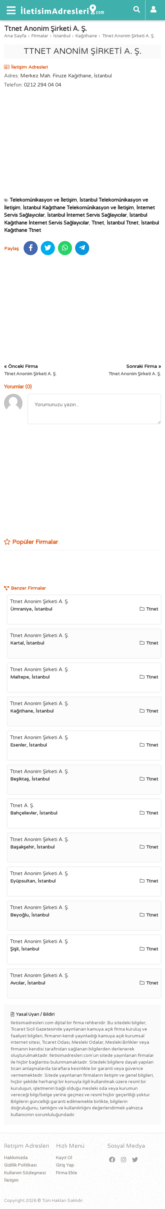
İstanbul (61, 36)
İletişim (11, 1180)
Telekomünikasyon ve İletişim (43, 200)
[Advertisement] (82, 142)
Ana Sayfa (15, 36)
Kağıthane (86, 36)
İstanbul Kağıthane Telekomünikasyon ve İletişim (78, 208)
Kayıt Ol (64, 1158)
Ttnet (98, 223)
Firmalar (39, 36)
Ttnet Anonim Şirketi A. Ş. (128, 36)
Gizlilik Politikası (20, 1165)
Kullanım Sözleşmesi (25, 1173)
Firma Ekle (66, 1173)
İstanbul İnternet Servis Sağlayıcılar (87, 215)
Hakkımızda (16, 1158)
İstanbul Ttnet (122, 223)
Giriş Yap (65, 1165)
